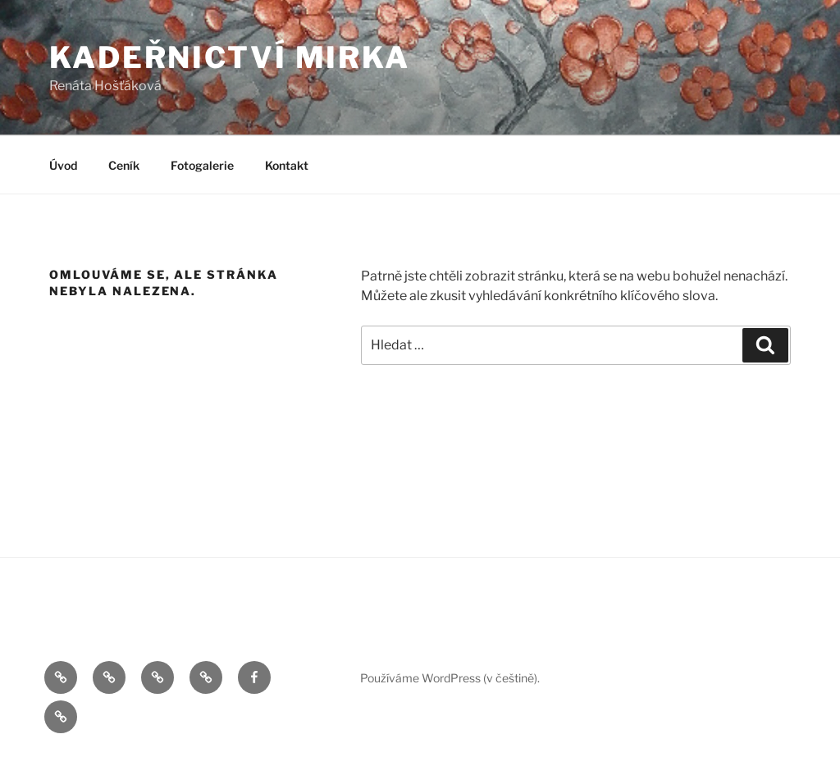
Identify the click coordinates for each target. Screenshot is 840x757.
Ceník (123, 165)
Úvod (63, 165)
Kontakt (286, 165)
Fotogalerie (202, 165)
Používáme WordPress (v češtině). (450, 678)
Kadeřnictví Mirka (229, 57)
